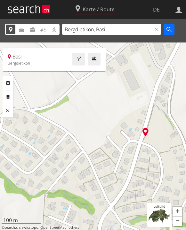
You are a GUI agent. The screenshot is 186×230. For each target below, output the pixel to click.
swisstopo (30, 227)
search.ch (12, 227)
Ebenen (8, 97)
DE (156, 9)
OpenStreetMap (53, 227)
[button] (177, 212)
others (74, 227)
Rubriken (8, 83)
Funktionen (8, 111)
